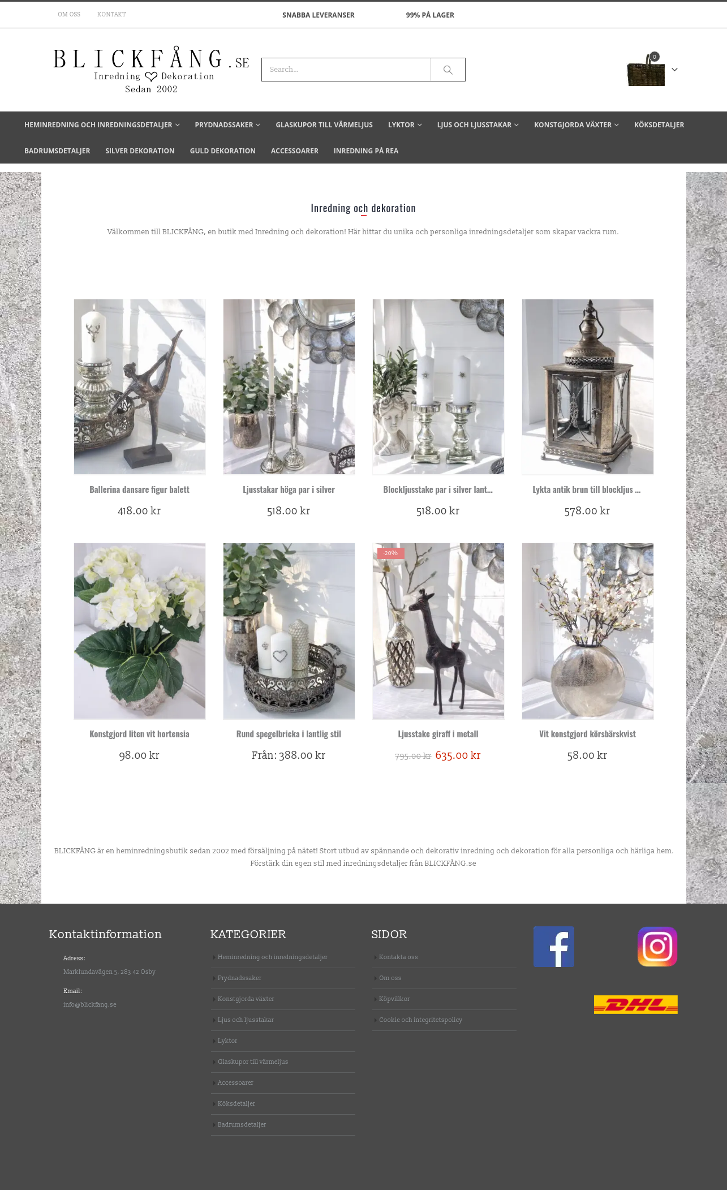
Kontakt (112, 14)
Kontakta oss (399, 957)
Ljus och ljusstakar (474, 125)
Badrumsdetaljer (57, 151)
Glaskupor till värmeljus (324, 125)
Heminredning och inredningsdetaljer (98, 125)
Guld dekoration (223, 151)
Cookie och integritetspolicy (421, 1020)
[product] (139, 386)
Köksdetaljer (659, 125)
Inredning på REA (366, 151)
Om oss (69, 14)
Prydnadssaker (224, 125)
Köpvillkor (395, 999)
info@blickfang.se (90, 1004)
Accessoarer (295, 151)
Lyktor (401, 125)
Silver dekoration (139, 151)
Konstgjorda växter (573, 125)
